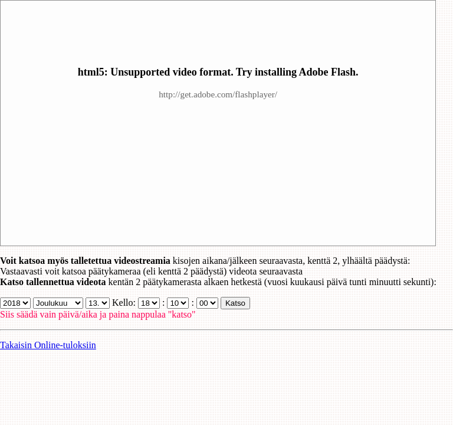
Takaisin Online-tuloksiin (48, 345)
